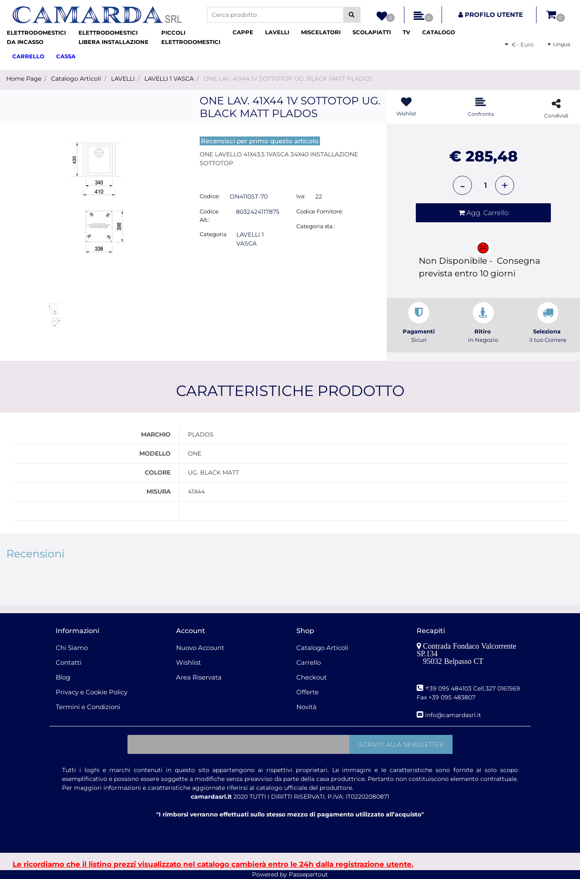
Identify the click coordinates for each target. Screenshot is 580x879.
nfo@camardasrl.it (454, 715)
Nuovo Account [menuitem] (200, 648)
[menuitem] (39, 37)
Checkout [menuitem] (311, 677)
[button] (351, 15)
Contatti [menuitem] (68, 662)
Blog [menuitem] (63, 677)
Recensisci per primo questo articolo (260, 141)
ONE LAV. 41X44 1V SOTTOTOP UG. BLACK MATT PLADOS (288, 78)
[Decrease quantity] (462, 185)
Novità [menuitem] (306, 707)
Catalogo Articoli (76, 78)
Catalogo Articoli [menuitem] (322, 648)
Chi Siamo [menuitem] (72, 648)
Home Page (23, 78)
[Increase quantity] (504, 185)
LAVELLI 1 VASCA (169, 78)
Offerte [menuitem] (307, 692)
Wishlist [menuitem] (188, 662)
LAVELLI (123, 78)
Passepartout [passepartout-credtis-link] (308, 874)
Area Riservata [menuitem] (199, 677)
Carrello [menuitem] (308, 662)
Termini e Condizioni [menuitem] (88, 707)
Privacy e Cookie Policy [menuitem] (91, 692)
